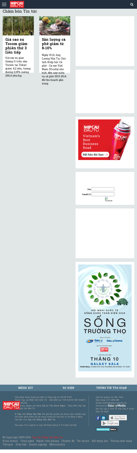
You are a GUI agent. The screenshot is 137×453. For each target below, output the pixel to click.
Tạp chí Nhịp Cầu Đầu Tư (47, 437)
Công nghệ (27, 440)
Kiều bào (21, 444)
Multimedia (57, 444)
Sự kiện (68, 387)
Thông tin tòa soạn (111, 387)
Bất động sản (100, 440)
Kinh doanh (10, 440)
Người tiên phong (47, 440)
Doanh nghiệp (38, 444)
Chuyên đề (67, 440)
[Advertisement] (105, 233)
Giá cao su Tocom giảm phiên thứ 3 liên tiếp (16, 45)
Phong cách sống (121, 440)
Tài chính (83, 440)
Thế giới (8, 444)
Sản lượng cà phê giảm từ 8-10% (54, 43)
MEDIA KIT (25, 387)
